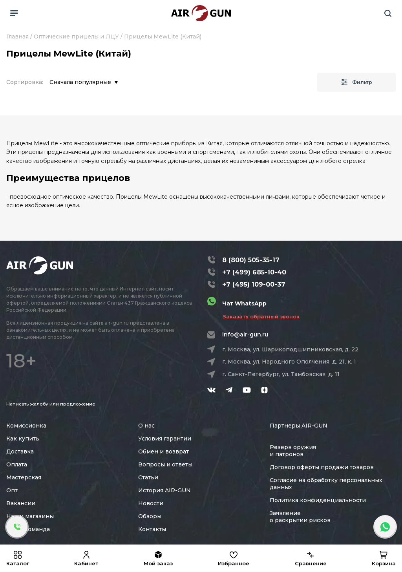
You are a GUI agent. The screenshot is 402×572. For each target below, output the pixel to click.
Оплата (16, 464)
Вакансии (20, 503)
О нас (146, 425)
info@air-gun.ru (245, 334)
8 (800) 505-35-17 (251, 260)
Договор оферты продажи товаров (322, 467)
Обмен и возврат (163, 451)
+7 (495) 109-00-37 (253, 284)
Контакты (152, 529)
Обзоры (149, 516)
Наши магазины (30, 516)
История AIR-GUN (164, 490)
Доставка (20, 451)
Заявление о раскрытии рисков (300, 517)
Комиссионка (26, 425)
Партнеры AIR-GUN (298, 425)
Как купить (22, 438)
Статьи (148, 477)
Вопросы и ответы (165, 464)
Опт (12, 490)
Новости (150, 503)
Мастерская (23, 477)
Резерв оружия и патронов (293, 451)
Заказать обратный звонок (261, 316)
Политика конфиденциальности (318, 500)
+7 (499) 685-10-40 (254, 272)
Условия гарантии (164, 438)
